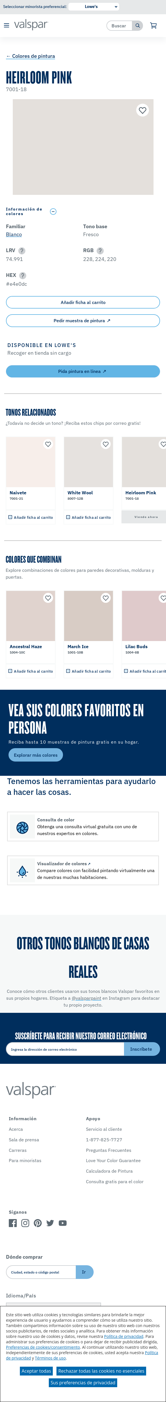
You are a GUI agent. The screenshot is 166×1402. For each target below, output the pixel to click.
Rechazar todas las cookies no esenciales (101, 1371)
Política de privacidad (123, 1336)
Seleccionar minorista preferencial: (35, 6)
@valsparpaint (86, 998)
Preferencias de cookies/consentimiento (43, 1347)
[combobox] (119, 25)
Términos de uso (50, 1358)
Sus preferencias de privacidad (83, 1382)
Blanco (14, 234)
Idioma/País (21, 1295)
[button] (6, 25)
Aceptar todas (36, 1371)
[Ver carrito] (154, 26)
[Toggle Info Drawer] (103, 211)
